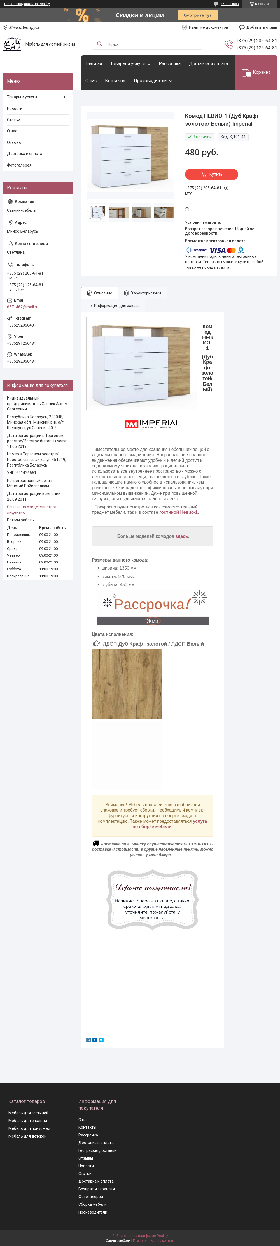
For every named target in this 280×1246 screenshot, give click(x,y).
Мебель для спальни (27, 1120)
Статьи (13, 120)
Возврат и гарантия (96, 1189)
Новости (14, 108)
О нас (91, 80)
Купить (216, 174)
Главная (93, 63)
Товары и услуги (127, 63)
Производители (150, 80)
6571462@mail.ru (22, 307)
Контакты (115, 80)
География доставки (97, 1150)
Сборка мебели (92, 1204)
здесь (182, 536)
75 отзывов (230, 4)
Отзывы (14, 142)
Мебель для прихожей (29, 1128)
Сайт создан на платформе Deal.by (140, 1236)
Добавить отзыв (261, 27)
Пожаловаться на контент (153, 1241)
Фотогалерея (19, 165)
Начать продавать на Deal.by (27, 4)
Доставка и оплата (208, 63)
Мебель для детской (27, 1136)
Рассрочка (170, 63)
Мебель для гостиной (28, 1113)
